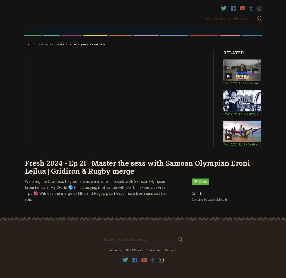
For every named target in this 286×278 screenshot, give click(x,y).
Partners (170, 250)
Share (203, 181)
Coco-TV (30, 44)
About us (115, 250)
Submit (259, 18)
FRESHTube (46, 44)
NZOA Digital (134, 250)
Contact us (153, 250)
